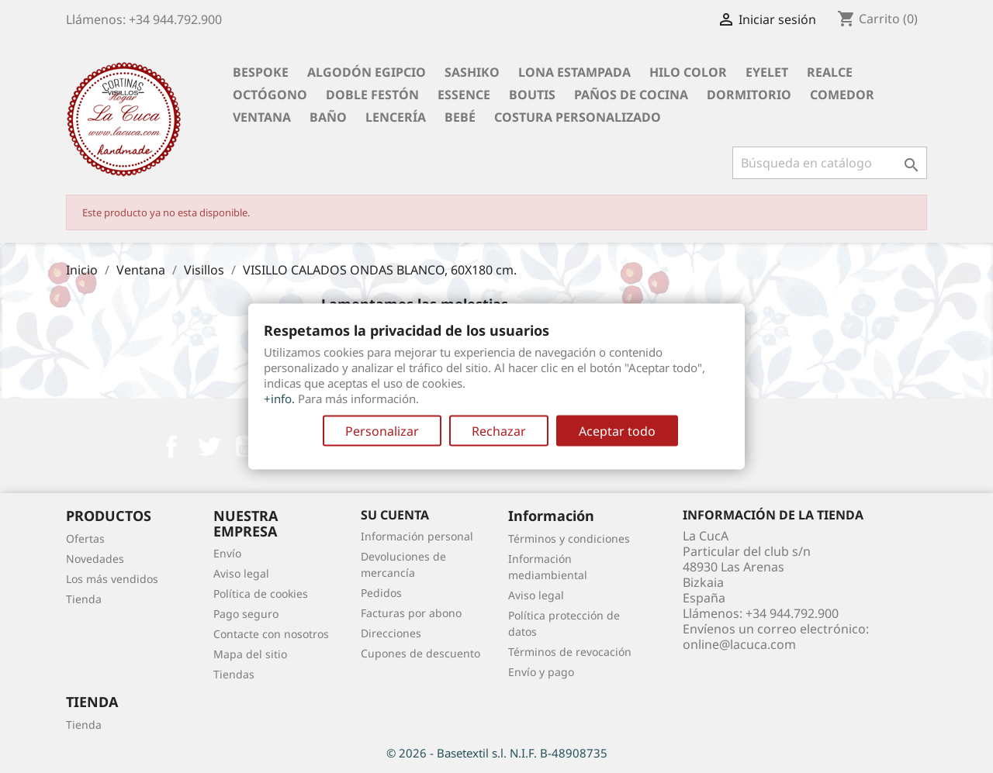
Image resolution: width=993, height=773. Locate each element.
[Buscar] (829, 163)
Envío (227, 553)
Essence (464, 94)
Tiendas (233, 674)
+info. (279, 398)
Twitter (208, 446)
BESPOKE (261, 72)
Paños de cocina (631, 94)
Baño (328, 117)
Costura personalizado (577, 117)
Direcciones (391, 633)
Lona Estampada (574, 72)
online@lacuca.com (739, 644)
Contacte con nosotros (271, 633)
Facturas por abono (411, 613)
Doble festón (372, 94)
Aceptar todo (617, 431)
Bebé (460, 117)
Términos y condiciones (569, 538)
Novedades (95, 558)
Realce (830, 72)
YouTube (245, 446)
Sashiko (472, 72)
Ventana (262, 117)
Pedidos (381, 592)
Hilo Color (688, 72)
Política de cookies (260, 593)
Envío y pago (541, 671)
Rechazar (499, 431)
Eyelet (767, 72)
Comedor (842, 94)
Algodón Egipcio (366, 72)
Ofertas (85, 538)
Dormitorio (749, 94)
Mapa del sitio (250, 654)
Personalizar (382, 431)
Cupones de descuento (420, 653)
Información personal (417, 536)
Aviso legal (241, 573)
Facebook (171, 446)
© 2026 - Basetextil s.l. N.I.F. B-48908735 (496, 753)
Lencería (395, 117)
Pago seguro (246, 613)
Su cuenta (395, 514)
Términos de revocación (569, 651)
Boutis (532, 94)
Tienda (84, 599)
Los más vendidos (112, 578)
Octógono (270, 94)
